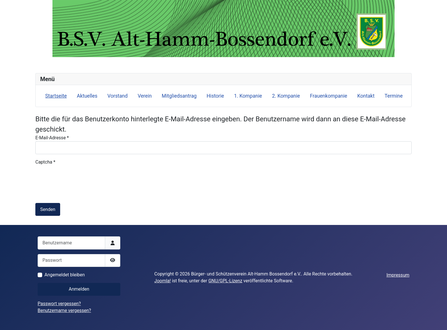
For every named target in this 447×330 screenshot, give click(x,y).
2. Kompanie (286, 96)
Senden (47, 209)
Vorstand (117, 96)
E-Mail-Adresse (52, 137)
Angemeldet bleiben (64, 274)
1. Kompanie (248, 96)
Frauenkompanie (328, 96)
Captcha (45, 162)
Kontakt (366, 96)
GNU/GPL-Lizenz (225, 280)
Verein (145, 96)
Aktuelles (87, 96)
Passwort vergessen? (59, 303)
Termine (394, 96)
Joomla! (162, 280)
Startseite (56, 96)
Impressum (397, 275)
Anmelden (79, 289)
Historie (215, 96)
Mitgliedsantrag (179, 96)
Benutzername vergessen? (64, 310)
